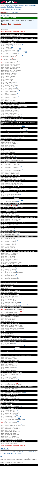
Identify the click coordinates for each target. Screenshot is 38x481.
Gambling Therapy (15, 462)
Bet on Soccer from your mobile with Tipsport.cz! (13, 31)
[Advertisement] (19, 473)
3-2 (19, 418)
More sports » (18, 7)
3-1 (19, 50)
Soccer (2, 5)
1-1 (19, 413)
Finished (12, 12)
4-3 (25, 392)
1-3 (12, 45)
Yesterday (7, 9)
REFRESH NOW (5, 15)
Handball (22, 5)
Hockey (7, 5)
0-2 (22, 44)
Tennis (11, 5)
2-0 (15, 56)
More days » (19, 9)
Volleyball (27, 5)
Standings (21, 34)
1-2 (18, 142)
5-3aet (23, 126)
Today (2, 9)
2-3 (26, 339)
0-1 (20, 48)
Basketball (16, 5)
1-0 (16, 62)
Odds (16, 12)
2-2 (12, 47)
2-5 (26, 52)
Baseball (33, 5)
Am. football (3, 7)
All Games (3, 12)
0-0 (12, 58)
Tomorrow (12, 9)
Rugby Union (10, 7)
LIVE (8, 12)
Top (1, 456)
